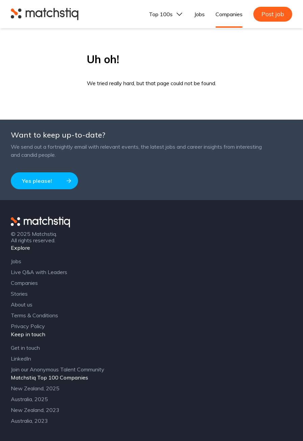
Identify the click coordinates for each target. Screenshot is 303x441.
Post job (272, 14)
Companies (229, 14)
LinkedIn (21, 358)
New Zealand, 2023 (35, 410)
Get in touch (25, 347)
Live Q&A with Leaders (39, 272)
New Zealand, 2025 (35, 388)
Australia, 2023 (29, 420)
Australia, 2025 (29, 399)
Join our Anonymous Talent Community (57, 369)
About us (21, 304)
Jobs (199, 14)
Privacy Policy (28, 326)
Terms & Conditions (34, 315)
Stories (19, 293)
